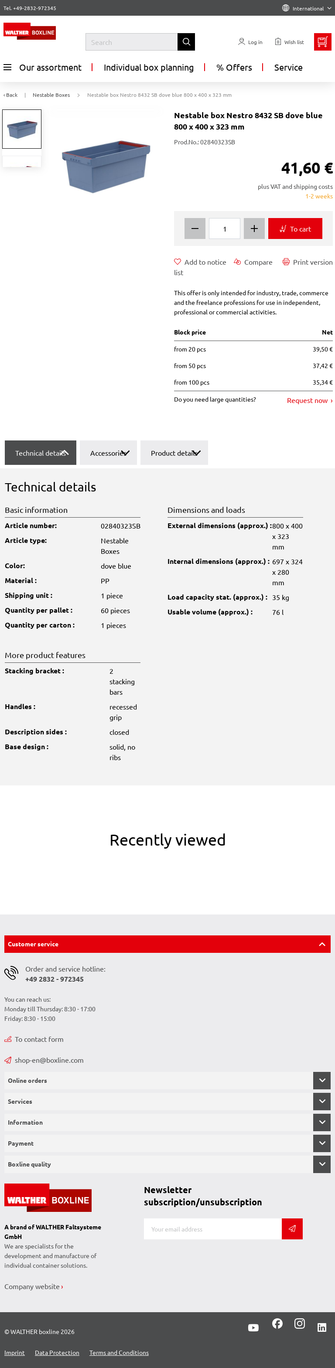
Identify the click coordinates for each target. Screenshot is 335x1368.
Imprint (14, 1352)
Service (288, 66)
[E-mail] (213, 1228)
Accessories (108, 452)
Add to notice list (200, 266)
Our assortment (42, 67)
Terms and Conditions (119, 1352)
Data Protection (57, 1352)
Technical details (40, 452)
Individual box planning (149, 66)
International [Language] (307, 8)
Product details (174, 452)
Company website (32, 1286)
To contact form (34, 1038)
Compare (253, 261)
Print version (308, 261)
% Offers (234, 66)
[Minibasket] (323, 42)
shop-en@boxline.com (44, 1059)
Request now (308, 400)
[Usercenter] (250, 42)
